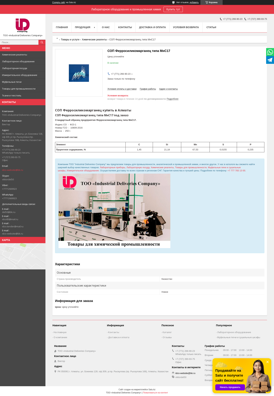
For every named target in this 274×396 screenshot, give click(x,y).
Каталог (167, 332)
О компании (60, 337)
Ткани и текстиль (11, 95)
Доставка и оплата (152, 27)
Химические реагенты (14, 54)
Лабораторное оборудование (234, 332)
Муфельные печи (11, 81)
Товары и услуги (70, 39)
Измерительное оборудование (19, 75)
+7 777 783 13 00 (236, 170)
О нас (106, 27)
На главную (60, 332)
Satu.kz (151, 389)
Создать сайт (58, 2)
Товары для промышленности (18, 88)
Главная (62, 27)
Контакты (125, 27)
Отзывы (167, 337)
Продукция (82, 27)
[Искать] (41, 42)
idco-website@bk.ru (12, 170)
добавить (194, 2)
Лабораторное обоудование (18, 61)
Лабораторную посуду (138, 167)
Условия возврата (186, 27)
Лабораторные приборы (112, 167)
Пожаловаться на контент (155, 392)
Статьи (211, 27)
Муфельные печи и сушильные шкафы (238, 337)
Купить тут (173, 9)
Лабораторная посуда (14, 68)
